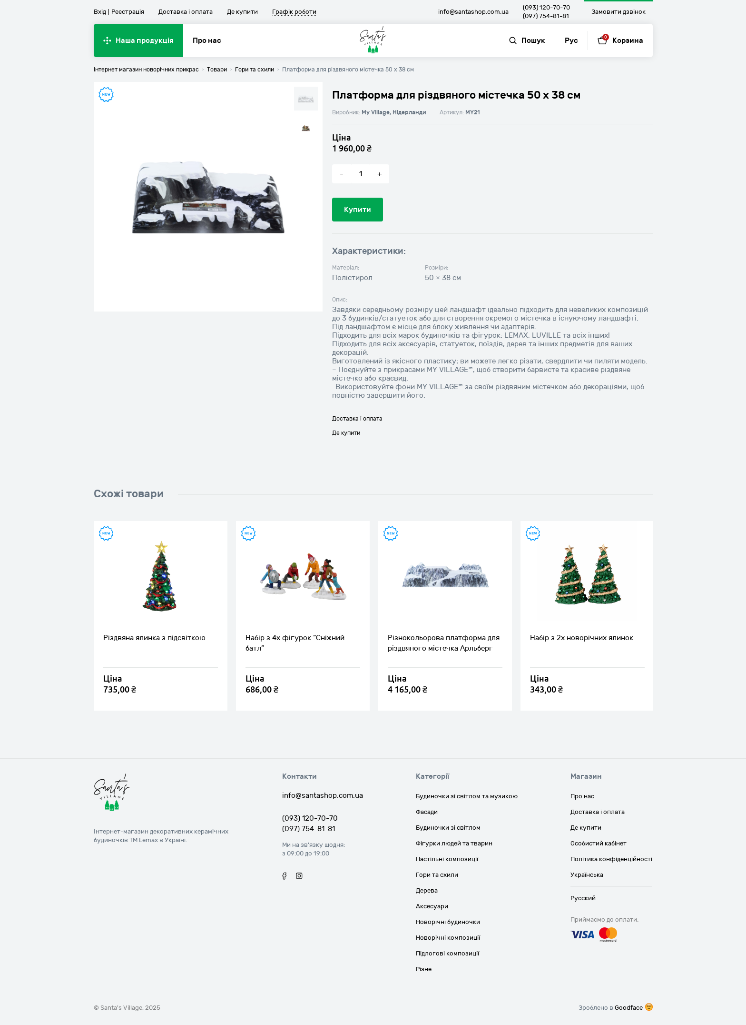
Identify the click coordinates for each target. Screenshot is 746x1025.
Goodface (629, 1008)
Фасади (427, 812)
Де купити (242, 12)
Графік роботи (294, 12)
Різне (424, 969)
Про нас (207, 40)
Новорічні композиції (448, 938)
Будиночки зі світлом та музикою (467, 796)
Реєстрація (127, 12)
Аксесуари (432, 906)
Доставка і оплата (185, 12)
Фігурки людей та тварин (454, 843)
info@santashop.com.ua (473, 12)
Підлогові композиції (447, 953)
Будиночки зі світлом (448, 828)
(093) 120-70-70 (546, 7)
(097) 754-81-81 (546, 16)
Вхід (100, 12)
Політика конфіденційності (611, 859)
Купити (357, 209)
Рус (571, 40)
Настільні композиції (447, 859)
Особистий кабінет (598, 843)
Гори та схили (437, 875)
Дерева (427, 890)
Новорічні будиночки (448, 922)
